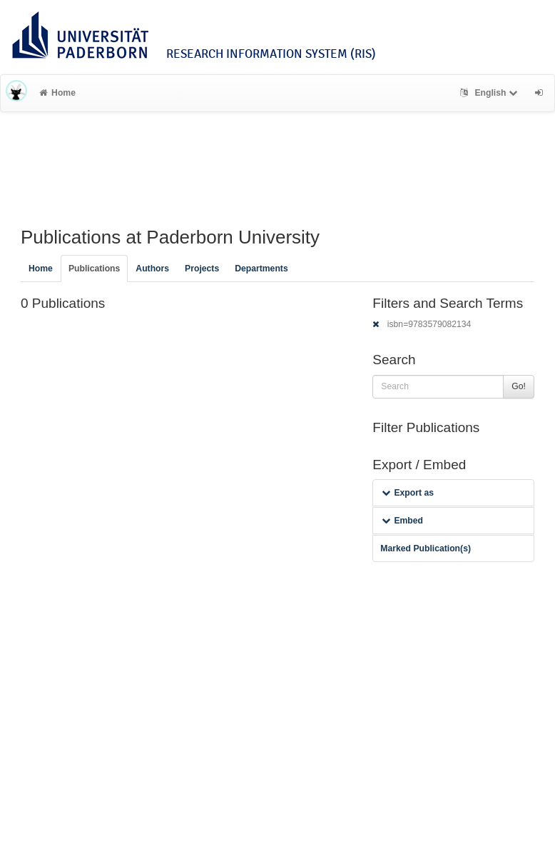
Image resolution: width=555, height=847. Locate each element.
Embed (402, 521)
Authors (152, 269)
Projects (202, 269)
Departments (261, 269)
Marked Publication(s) (425, 548)
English (490, 93)
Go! (518, 386)
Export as (408, 493)
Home (57, 93)
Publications (94, 269)
